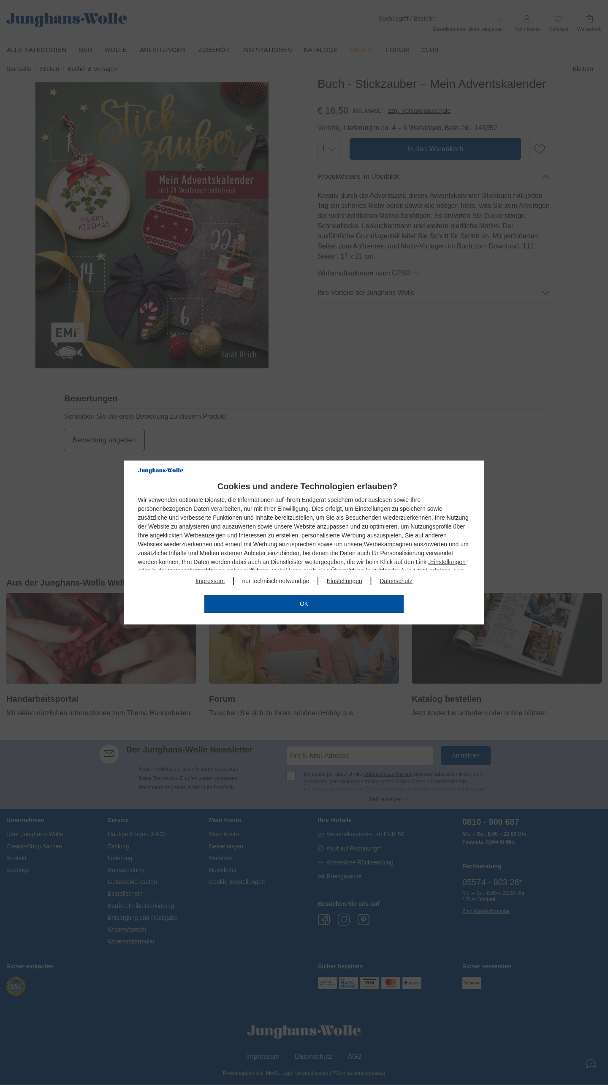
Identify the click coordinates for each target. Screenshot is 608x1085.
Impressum (210, 581)
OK (304, 603)
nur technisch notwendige (275, 581)
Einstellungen (448, 562)
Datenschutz (396, 581)
